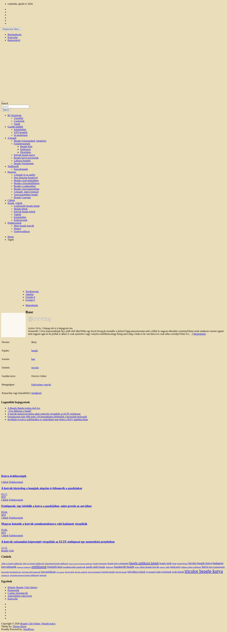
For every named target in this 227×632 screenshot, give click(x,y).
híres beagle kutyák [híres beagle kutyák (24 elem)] (149, 567)
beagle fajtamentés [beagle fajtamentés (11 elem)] (100, 564)
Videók (17, 214)
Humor (17, 228)
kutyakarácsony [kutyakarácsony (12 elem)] (15, 572)
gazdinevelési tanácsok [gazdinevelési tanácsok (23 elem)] (74, 567)
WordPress (28, 629)
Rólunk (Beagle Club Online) (22, 587)
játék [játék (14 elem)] (168, 567)
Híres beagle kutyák (24, 225)
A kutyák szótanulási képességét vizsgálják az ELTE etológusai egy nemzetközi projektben (58, 541)
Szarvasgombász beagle (26, 194)
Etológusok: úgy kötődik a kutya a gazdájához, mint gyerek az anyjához (46, 506)
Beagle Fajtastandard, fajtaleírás (30, 140)
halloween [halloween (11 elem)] (110, 567)
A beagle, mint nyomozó (26, 191)
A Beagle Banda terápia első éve (24, 408)
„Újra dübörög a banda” (20, 411)
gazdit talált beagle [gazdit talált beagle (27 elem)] (95, 567)
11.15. (4, 547)
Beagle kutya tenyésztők (26, 157)
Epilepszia (25, 149)
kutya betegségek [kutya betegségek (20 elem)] (217, 567)
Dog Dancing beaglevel (26, 177)
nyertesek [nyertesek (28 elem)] (166, 571)
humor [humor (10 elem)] (137, 567)
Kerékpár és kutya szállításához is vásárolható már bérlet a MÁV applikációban (48, 419)
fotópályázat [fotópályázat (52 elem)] (54, 566)
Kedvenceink (20, 220)
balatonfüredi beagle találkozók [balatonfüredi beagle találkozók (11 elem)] (56, 564)
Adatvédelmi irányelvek (20, 596)
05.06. (4, 530)
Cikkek (11, 200)
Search (4, 103)
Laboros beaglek (22, 160)
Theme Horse (19, 626)
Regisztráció (14, 40)
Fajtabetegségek (22, 143)
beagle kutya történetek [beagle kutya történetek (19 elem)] (118, 563)
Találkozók (13, 166)
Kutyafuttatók (21, 169)
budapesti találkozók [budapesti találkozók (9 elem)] (24, 567)
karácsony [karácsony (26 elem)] (175, 567)
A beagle (12, 138)
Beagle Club (7, 550)
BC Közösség (14, 115)
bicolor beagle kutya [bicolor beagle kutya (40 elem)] (200, 563)
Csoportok (19, 121)
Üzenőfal (18, 118)
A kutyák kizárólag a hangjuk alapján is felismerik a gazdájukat (41, 488)
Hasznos (12, 172)
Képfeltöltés (20, 129)
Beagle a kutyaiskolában (26, 180)
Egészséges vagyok (41, 384)
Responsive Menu (11, 29)
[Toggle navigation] (2, 101)
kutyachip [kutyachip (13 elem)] (5, 572)
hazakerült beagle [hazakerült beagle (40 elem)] (124, 566)
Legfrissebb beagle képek (27, 206)
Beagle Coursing (22, 197)
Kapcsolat (13, 37)
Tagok (17, 124)
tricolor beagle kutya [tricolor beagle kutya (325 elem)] (204, 571)
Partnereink (13, 590)
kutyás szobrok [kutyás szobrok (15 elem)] (81, 572)
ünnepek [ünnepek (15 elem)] (42, 575)
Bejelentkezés (15, 34)
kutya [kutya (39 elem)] (205, 566)
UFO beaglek (20, 132)
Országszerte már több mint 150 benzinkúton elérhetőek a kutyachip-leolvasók (47, 416)
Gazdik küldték (15, 126)
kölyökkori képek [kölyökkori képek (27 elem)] (137, 572)
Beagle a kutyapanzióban (26, 189)
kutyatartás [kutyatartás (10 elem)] (60, 572)
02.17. (4, 494)
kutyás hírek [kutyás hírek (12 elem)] (69, 572)
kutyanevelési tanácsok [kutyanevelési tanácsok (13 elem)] (31, 572)
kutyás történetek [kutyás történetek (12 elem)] (94, 572)
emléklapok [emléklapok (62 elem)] (39, 566)
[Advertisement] (113, 266)
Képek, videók (15, 203)
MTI (3, 497)
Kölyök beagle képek (24, 211)
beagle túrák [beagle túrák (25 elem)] (165, 563)
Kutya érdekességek (13, 476)
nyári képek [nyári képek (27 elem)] (178, 572)
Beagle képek (21, 208)
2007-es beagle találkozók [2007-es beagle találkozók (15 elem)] (33, 563)
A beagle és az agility (24, 174)
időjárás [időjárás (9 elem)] (162, 567)
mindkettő (36, 393)
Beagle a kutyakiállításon (26, 183)
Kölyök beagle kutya (24, 155)
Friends (30, 297)
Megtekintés (199, 334)
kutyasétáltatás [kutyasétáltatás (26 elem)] (48, 572)
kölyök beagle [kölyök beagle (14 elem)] (121, 572)
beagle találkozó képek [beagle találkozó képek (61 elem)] (144, 563)
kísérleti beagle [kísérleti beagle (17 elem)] (108, 572)
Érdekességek (14, 223)
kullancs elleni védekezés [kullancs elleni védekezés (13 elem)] (191, 567)
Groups (30, 300)
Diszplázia (25, 152)
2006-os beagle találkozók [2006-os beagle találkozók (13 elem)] (11, 563)
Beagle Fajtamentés (24, 163)
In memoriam (21, 135)
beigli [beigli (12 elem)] (174, 563)
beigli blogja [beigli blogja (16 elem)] (182, 563)
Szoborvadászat (22, 231)
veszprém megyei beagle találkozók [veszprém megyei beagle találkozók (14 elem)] (24, 575)
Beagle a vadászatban (25, 186)
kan (33, 359)
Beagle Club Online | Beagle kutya (37, 623)
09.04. (4, 512)
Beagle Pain (26, 146)
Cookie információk (18, 593)
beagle (34, 350)
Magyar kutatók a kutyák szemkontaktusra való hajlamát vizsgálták (44, 523)
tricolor (35, 367)
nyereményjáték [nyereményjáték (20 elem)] (153, 572)
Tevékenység (32, 291)
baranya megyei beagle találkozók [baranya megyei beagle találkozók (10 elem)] (81, 564)
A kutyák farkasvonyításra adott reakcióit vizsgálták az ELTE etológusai (44, 413)
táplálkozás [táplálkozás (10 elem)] (5, 575)
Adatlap (30, 294)
